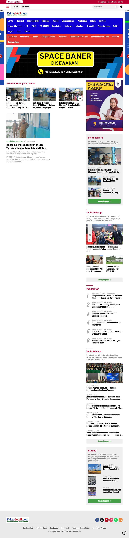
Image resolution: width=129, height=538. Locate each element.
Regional (45, 21)
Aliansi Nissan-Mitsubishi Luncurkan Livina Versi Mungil (107, 332)
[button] (116, 7)
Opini (19, 31)
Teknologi (79, 26)
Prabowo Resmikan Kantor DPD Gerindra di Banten (104, 315)
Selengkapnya (104, 201)
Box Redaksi (28, 528)
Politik (115, 26)
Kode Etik (63, 37)
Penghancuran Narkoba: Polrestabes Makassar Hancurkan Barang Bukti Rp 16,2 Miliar (17, 105)
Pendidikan (82, 21)
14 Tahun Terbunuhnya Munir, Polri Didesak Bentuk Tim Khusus (106, 306)
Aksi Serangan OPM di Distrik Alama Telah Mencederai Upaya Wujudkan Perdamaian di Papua (104, 398)
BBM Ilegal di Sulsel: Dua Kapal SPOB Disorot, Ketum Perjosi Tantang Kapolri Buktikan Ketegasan (44, 105)
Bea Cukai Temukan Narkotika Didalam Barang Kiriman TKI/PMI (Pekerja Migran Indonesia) (102, 425)
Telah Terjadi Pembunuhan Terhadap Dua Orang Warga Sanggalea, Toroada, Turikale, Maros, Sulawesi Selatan (104, 434)
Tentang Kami (13, 42)
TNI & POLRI (44, 26)
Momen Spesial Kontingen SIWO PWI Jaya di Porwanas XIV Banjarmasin (94, 269)
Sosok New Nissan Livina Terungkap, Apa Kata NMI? (106, 341)
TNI (27, 26)
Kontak (15, 7)
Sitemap (25, 7)
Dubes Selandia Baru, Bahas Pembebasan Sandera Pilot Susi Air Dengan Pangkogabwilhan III (103, 416)
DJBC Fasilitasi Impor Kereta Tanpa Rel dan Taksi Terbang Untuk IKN (111, 468)
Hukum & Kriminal (15, 26)
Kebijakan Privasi (48, 37)
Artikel (27, 31)
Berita (10, 21)
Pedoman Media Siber (79, 37)
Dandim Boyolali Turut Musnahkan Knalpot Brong (112, 491)
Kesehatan (56, 26)
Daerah (55, 21)
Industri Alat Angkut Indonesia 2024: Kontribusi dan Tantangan (111, 479)
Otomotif (90, 26)
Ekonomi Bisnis (68, 21)
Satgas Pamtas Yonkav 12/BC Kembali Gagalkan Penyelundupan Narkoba (101, 389)
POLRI (34, 26)
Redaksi (115, 37)
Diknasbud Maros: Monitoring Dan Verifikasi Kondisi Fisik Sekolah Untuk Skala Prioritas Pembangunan (26, 148)
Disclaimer (12, 37)
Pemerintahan (104, 26)
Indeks (35, 37)
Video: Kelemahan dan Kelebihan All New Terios (106, 323)
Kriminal (102, 21)
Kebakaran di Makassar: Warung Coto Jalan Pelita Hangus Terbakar (69, 105)
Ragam (10, 31)
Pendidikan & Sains (14, 141)
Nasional (20, 21)
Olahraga (68, 26)
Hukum (93, 21)
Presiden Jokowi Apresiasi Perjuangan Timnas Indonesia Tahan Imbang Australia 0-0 (103, 249)
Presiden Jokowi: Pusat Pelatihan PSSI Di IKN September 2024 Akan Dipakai (113, 269)
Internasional (33, 21)
